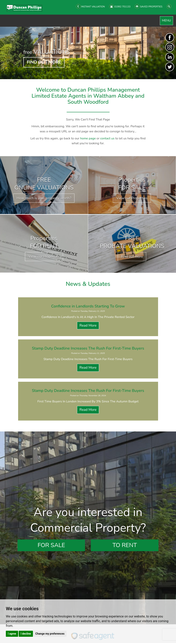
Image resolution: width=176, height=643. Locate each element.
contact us (107, 138)
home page (88, 138)
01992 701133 (119, 6)
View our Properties (132, 198)
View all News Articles (88, 427)
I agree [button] (12, 633)
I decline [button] (26, 633)
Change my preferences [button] (49, 633)
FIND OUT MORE (44, 62)
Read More (88, 325)
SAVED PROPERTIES (148, 6)
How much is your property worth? (44, 198)
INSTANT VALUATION (90, 6)
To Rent (124, 545)
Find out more (132, 256)
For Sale (51, 545)
